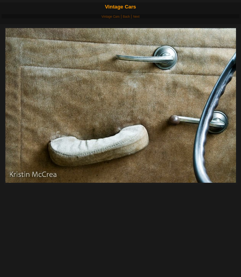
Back (126, 16)
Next (136, 16)
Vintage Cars (110, 16)
